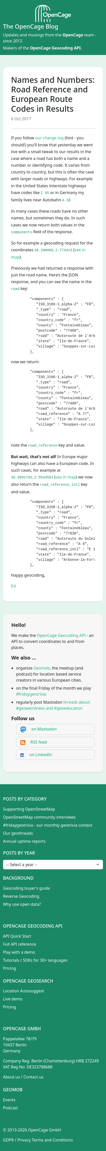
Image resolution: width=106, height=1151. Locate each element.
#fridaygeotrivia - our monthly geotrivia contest (47, 825)
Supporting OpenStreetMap (29, 809)
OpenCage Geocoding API (55, 48)
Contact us (33, 1077)
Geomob (42, 668)
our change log (49, 138)
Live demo (12, 999)
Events (9, 1100)
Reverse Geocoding (21, 896)
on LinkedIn (40, 754)
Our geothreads (18, 833)
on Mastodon (44, 729)
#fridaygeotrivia (31, 694)
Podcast (10, 1108)
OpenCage (72, 35)
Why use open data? (22, 904)
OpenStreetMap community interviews (39, 817)
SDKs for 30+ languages (45, 960)
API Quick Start (17, 936)
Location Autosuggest (23, 991)
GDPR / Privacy (17, 1140)
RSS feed (38, 742)
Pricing (9, 968)
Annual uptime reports (24, 841)
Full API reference (19, 944)
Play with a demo (19, 952)
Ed (13, 586)
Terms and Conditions (52, 1140)
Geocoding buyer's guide (26, 888)
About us (11, 1077)
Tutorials (11, 960)
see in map (65, 477)
